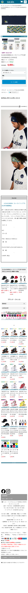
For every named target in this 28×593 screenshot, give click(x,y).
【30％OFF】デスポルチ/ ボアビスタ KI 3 (22, 358)
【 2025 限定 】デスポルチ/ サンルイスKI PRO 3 (5, 358)
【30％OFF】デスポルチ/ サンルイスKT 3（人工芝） (5, 393)
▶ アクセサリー (14, 92)
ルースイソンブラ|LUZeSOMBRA (13, 5)
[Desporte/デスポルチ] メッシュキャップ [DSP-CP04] (5, 287)
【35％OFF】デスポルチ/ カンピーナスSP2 (23, 393)
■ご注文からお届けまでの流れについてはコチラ (12, 562)
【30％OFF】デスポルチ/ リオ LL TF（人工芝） (14, 375)
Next (25, 24)
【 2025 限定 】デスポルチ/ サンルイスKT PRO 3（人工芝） (14, 358)
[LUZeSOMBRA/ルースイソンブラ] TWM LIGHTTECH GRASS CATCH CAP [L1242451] (5, 432)
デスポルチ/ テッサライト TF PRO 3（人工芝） (22, 340)
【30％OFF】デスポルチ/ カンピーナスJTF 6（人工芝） (14, 393)
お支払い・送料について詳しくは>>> (10, 554)
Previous (3, 24)
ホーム (2, 5)
